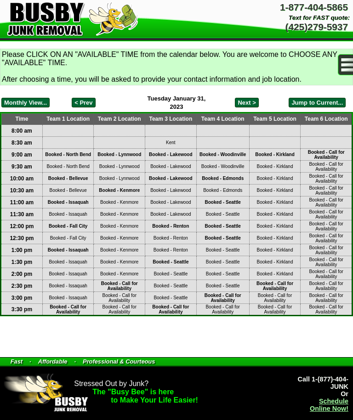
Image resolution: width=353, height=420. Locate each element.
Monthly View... (25, 102)
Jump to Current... (317, 102)
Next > (247, 102)
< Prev (83, 102)
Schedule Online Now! (329, 405)
